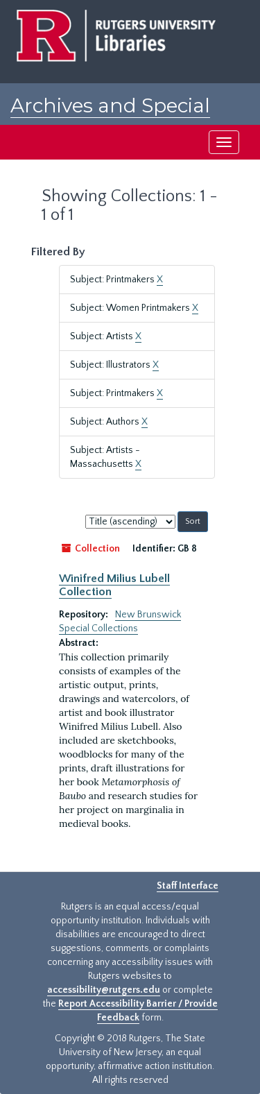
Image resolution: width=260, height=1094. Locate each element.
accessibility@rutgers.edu (103, 989)
